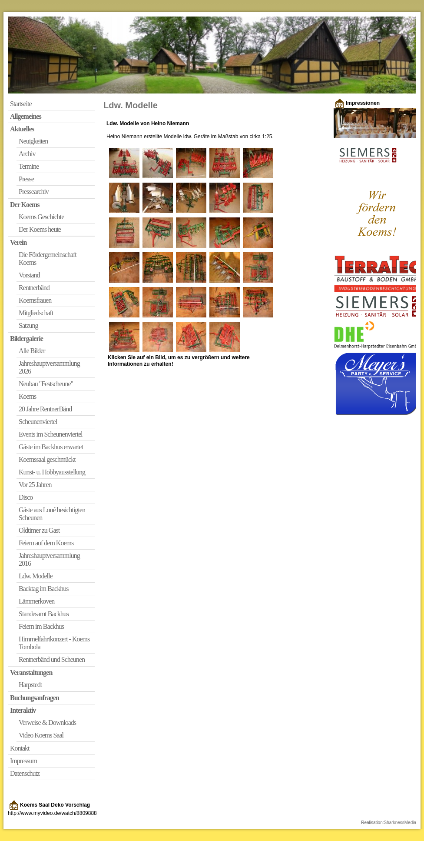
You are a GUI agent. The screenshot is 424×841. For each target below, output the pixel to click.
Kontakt (20, 748)
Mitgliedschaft (36, 313)
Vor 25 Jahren (35, 484)
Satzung (28, 325)
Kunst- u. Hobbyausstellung (52, 472)
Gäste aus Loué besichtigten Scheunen (52, 513)
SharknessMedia (400, 822)
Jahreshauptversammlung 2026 (49, 367)
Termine (29, 166)
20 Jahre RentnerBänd (45, 409)
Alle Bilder (32, 350)
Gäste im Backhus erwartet (51, 447)
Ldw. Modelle (36, 576)
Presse (26, 179)
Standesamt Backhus (44, 613)
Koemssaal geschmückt (47, 459)
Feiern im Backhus (41, 626)
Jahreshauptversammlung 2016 (49, 559)
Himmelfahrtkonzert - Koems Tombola (54, 643)
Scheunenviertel (38, 421)
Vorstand (29, 275)
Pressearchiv (34, 191)
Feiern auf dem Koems (46, 543)
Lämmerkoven (36, 601)
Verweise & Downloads (47, 722)
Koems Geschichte (41, 216)
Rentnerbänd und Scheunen (52, 659)
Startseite (21, 103)
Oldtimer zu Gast (39, 530)
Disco (26, 497)
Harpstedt (30, 684)
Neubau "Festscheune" (46, 383)
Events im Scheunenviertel (51, 434)
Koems (27, 396)
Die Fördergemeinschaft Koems (47, 258)
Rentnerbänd (34, 287)
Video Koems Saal (41, 735)
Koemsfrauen (35, 300)
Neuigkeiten (33, 141)
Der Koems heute (40, 229)
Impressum (23, 760)
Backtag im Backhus (43, 588)
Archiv (27, 153)
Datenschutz (25, 773)
